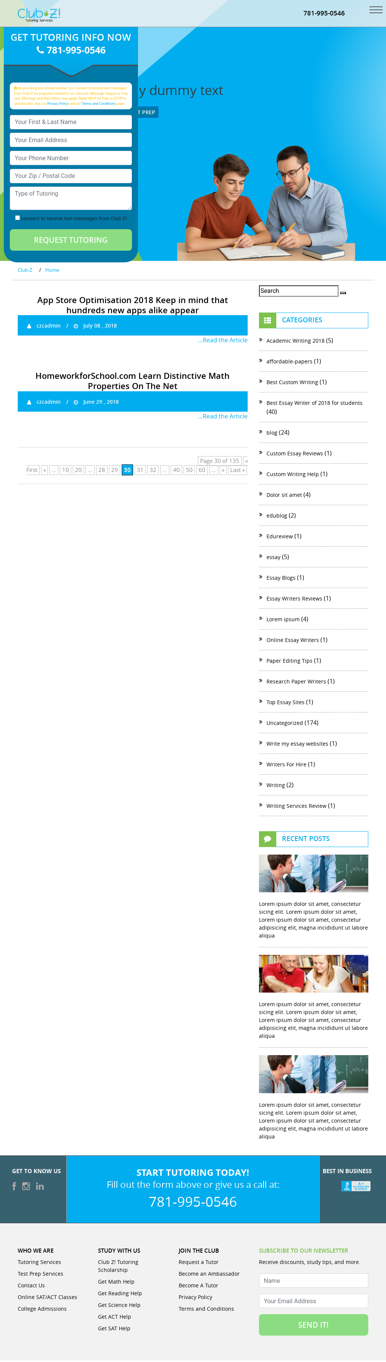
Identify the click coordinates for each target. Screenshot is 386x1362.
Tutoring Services (39, 1263)
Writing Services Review (296, 806)
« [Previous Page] (44, 471)
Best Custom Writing (292, 383)
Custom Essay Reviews (295, 454)
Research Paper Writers (296, 682)
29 (114, 471)
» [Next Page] (223, 471)
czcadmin (44, 327)
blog (272, 433)
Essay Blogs (281, 578)
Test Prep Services (40, 1275)
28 (101, 471)
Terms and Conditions (99, 105)
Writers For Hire (286, 765)
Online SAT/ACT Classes (47, 1298)
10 (65, 471)
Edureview (280, 537)
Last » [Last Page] (237, 471)
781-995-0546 (324, 14)
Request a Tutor (199, 1263)
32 (153, 471)
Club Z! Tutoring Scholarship (118, 1267)
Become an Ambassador (209, 1275)
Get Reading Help (120, 1294)
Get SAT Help (114, 1329)
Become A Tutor (198, 1286)
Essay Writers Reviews (294, 599)
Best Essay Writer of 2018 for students (315, 404)
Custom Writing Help (293, 475)
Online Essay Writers (293, 641)
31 (140, 471)
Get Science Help (119, 1306)
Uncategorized (285, 724)
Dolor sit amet (284, 495)
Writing (276, 786)
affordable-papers (289, 362)
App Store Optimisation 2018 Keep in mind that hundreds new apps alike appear (132, 306)
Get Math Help (116, 1283)
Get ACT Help (114, 1318)
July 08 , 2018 (95, 327)
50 (189, 471)
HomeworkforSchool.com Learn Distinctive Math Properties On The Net (132, 382)
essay (273, 558)
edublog (277, 516)
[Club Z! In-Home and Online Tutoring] (39, 16)
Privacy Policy (58, 105)
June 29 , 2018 (96, 403)
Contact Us (31, 1286)
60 (202, 471)
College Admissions (42, 1310)
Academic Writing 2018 (296, 341)
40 (176, 471)
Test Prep (139, 113)
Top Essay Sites (286, 703)
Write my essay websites (297, 744)
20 (78, 471)
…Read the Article (223, 341)
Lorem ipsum (283, 620)
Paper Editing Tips (289, 661)
